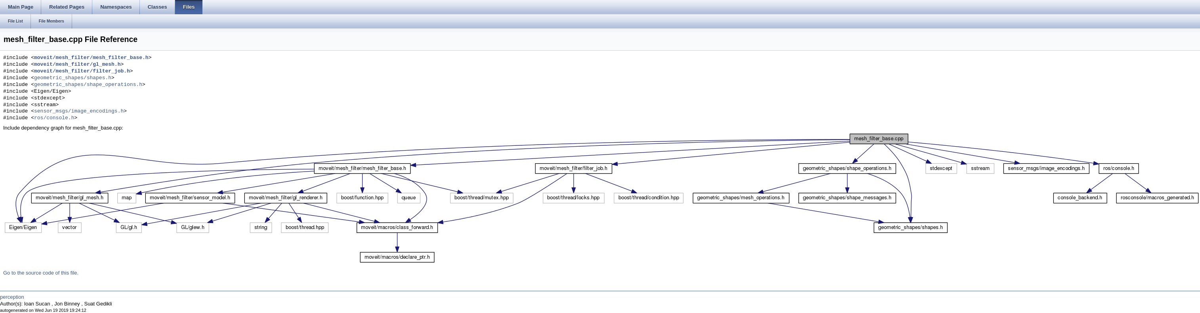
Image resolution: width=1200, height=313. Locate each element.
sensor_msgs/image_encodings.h (79, 111)
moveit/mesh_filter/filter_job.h (82, 71)
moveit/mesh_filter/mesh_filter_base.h (91, 57)
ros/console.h (54, 118)
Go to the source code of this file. (40, 273)
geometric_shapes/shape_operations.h (88, 84)
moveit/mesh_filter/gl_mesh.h (77, 64)
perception (12, 297)
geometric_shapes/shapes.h (72, 78)
